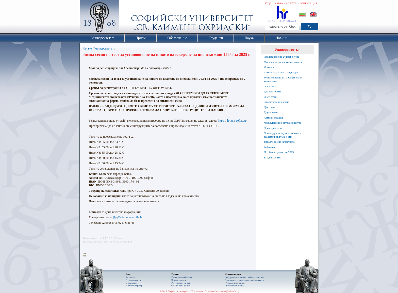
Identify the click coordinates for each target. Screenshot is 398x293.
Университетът (103, 48)
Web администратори (235, 283)
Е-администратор (134, 285)
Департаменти (272, 91)
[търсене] (281, 26)
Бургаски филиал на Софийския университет (283, 79)
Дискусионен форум (234, 285)
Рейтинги (269, 147)
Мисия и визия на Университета (283, 61)
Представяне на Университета (281, 56)
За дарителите (272, 157)
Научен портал (178, 280)
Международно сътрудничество (282, 122)
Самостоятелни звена (276, 101)
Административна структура (281, 72)
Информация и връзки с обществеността (244, 277)
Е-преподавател (133, 280)
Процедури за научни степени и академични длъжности (282, 135)
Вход (267, 3)
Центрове (269, 107)
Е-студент (130, 277)
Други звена (271, 112)
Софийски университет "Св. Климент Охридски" (128, 18)
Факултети (270, 86)
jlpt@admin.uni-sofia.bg (128, 217)
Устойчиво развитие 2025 (279, 152)
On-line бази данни (180, 285)
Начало (87, 48)
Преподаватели (273, 127)
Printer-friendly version (85, 255)
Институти (270, 96)
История (269, 67)
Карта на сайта (285, 3)
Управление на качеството (279, 141)
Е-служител (131, 283)
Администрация (273, 117)
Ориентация (308, 3)
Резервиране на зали (181, 283)
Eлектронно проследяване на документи (244, 280)
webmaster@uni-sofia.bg (227, 291)
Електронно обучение (181, 277)
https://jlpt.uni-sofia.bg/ (232, 120)
